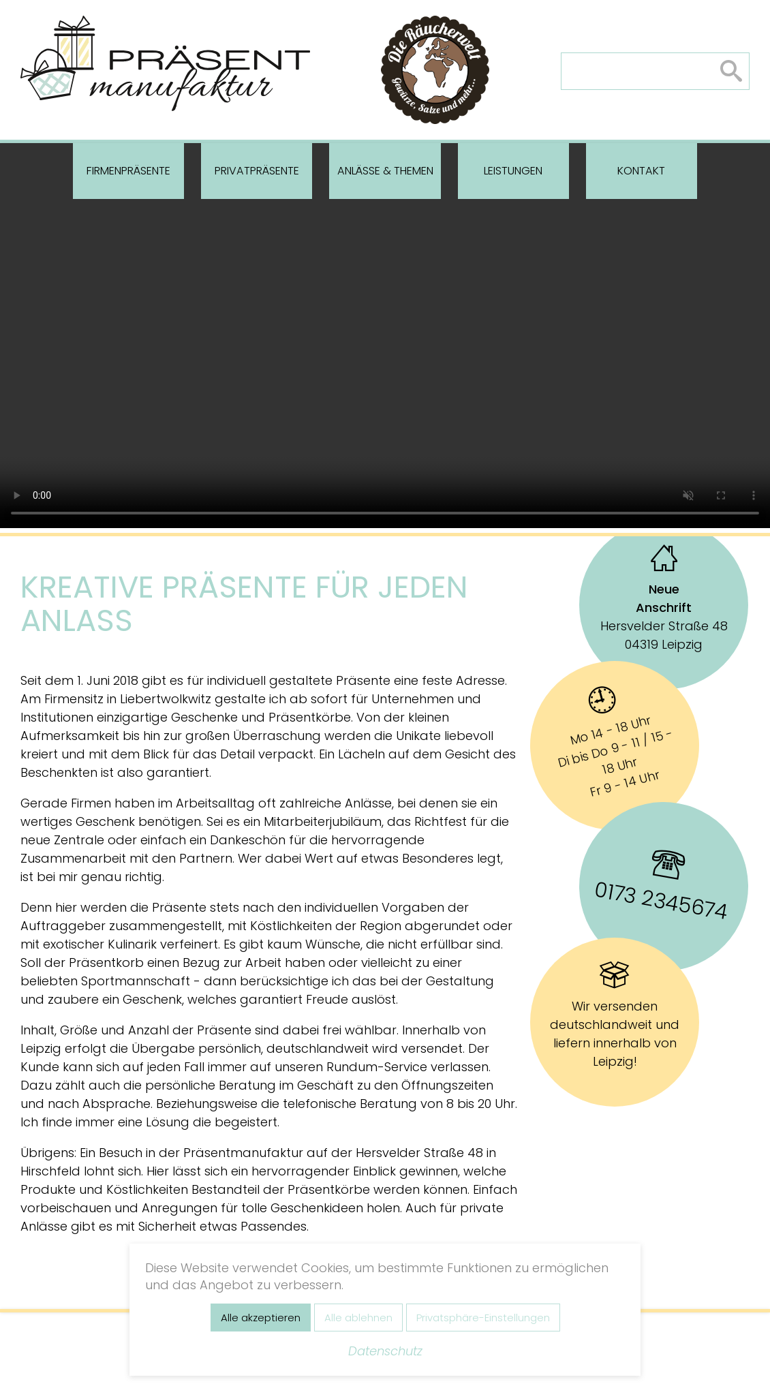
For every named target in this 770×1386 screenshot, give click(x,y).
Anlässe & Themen (385, 171)
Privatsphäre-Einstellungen (483, 1317)
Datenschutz (385, 1350)
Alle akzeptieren (261, 1317)
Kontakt (641, 171)
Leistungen (513, 171)
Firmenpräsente (128, 171)
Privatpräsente (257, 171)
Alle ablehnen (358, 1317)
